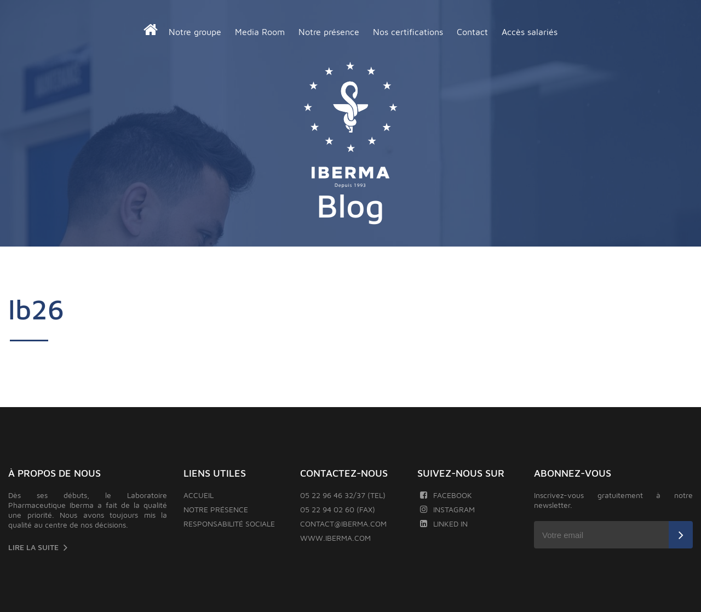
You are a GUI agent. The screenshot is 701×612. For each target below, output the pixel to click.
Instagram (447, 509)
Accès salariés (530, 32)
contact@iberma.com (343, 523)
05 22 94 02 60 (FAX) (337, 509)
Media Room (260, 32)
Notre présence (328, 32)
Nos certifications (408, 32)
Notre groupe (195, 32)
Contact (472, 32)
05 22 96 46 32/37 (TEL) (343, 495)
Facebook (446, 495)
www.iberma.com (335, 537)
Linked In (444, 523)
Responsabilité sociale (229, 523)
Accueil (198, 495)
